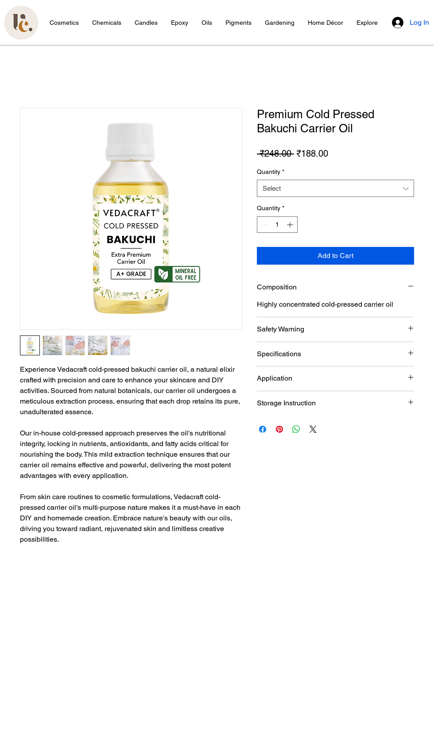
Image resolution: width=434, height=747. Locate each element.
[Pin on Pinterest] (279, 429)
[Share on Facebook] (262, 429)
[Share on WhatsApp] (296, 429)
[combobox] (335, 188)
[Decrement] (263, 224)
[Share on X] (313, 429)
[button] (64, 22)
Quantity (270, 171)
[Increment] (290, 224)
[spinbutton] (277, 224)
